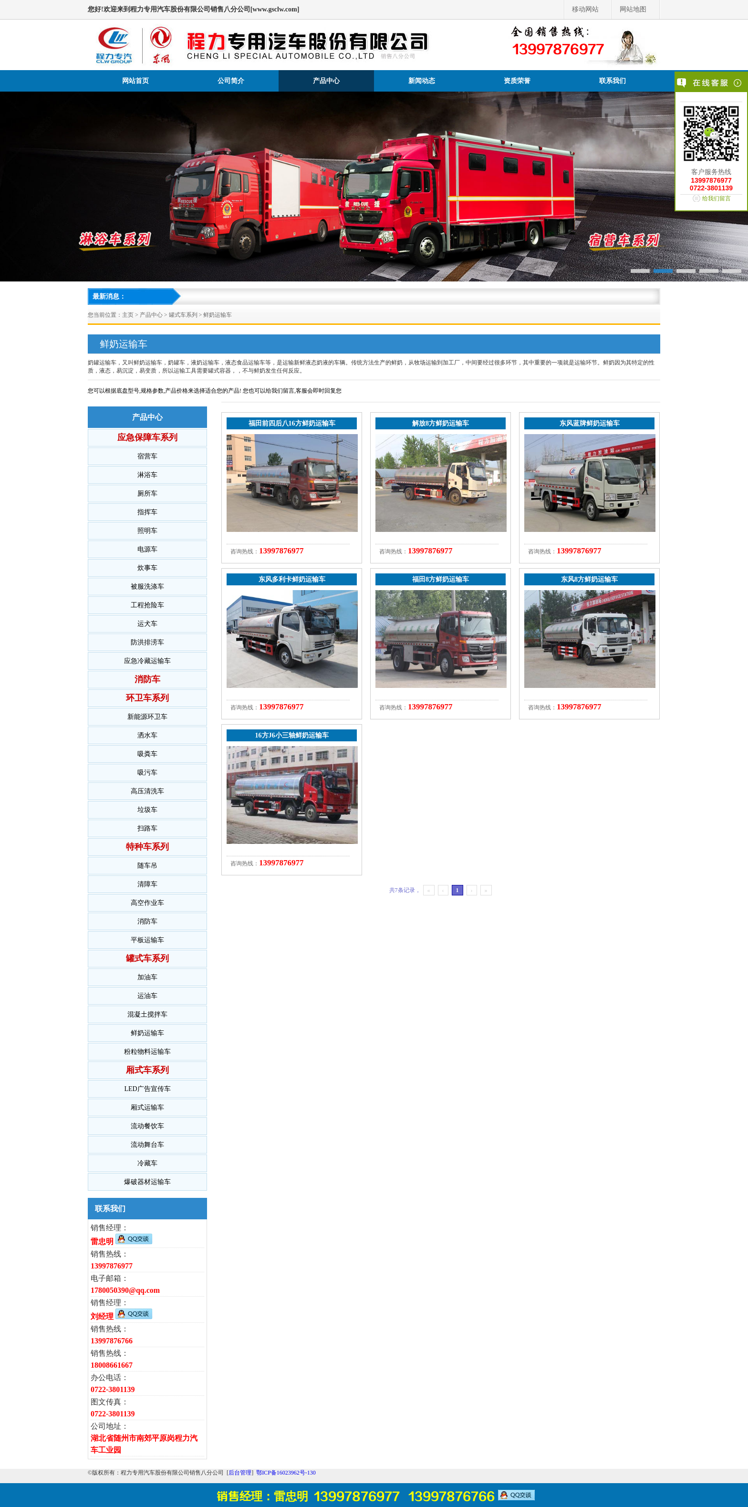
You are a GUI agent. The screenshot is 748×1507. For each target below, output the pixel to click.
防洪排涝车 (147, 642)
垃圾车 (147, 809)
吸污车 (147, 772)
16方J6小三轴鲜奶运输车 (292, 735)
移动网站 (585, 9)
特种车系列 (147, 847)
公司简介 (231, 80)
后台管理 (240, 1472)
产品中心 (326, 80)
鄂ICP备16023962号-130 (286, 1472)
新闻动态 (421, 80)
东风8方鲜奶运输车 (589, 579)
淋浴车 (147, 474)
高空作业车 (147, 902)
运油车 (147, 995)
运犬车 (147, 623)
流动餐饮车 (147, 1126)
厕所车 (147, 493)
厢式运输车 (147, 1107)
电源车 (147, 549)
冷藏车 (147, 1163)
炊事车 (147, 568)
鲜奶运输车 (217, 315)
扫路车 (147, 828)
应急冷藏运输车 (147, 661)
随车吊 (147, 865)
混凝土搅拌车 (147, 1014)
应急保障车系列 (147, 437)
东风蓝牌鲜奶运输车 (590, 423)
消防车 (147, 679)
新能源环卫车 (147, 716)
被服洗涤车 (147, 586)
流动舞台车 (147, 1144)
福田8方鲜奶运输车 (440, 579)
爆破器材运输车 (147, 1181)
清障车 (147, 884)
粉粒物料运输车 (147, 1051)
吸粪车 (147, 754)
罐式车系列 (183, 315)
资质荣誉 (517, 80)
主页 (128, 315)
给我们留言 (716, 198)
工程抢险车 (147, 605)
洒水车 (147, 735)
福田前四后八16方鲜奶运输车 (292, 423)
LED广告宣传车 (147, 1088)
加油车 (147, 977)
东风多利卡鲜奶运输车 (292, 579)
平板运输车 (147, 940)
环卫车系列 (147, 698)
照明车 (147, 530)
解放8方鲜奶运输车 (440, 423)
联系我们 (612, 80)
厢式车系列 (147, 1070)
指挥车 (147, 512)
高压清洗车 (147, 791)
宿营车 (147, 456)
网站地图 (633, 9)
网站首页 (135, 80)
